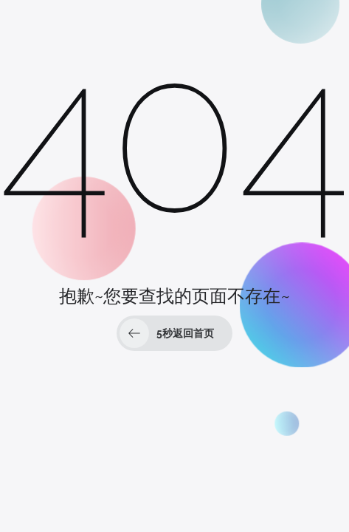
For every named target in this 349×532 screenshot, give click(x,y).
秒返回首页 (167, 333)
